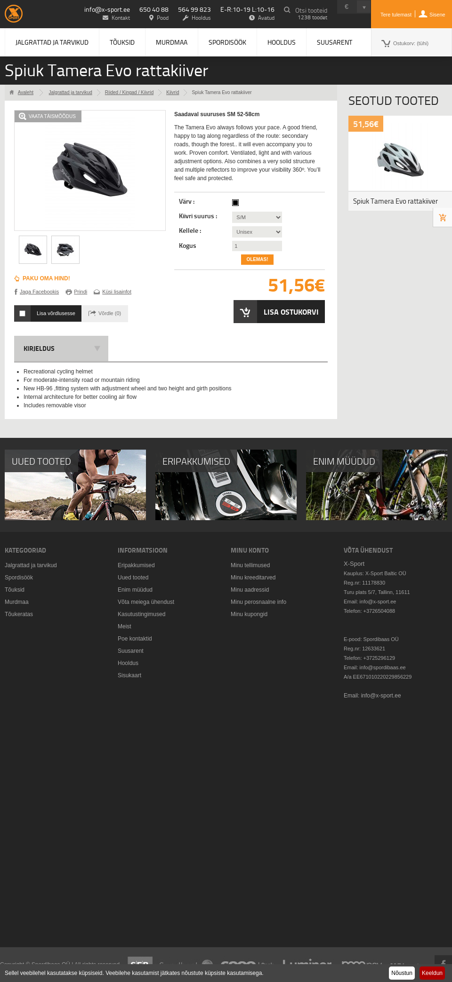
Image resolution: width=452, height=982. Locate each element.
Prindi (80, 291)
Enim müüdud (135, 589)
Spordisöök (227, 42)
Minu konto (250, 550)
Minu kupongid (249, 614)
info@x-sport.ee (107, 9)
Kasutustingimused (141, 614)
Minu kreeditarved (253, 577)
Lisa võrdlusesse (56, 313)
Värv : (187, 201)
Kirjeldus (39, 348)
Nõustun (401, 973)
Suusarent (334, 42)
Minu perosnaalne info (258, 602)
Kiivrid (172, 92)
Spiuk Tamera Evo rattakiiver (395, 201)
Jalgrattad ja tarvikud (52, 42)
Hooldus (281, 42)
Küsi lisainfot (116, 291)
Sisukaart (129, 675)
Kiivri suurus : (198, 216)
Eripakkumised (136, 565)
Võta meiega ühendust (146, 602)
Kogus (187, 245)
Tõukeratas (19, 614)
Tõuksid (122, 42)
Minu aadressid (250, 589)
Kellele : (190, 230)
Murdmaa (171, 42)
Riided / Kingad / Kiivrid (129, 92)
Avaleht (25, 92)
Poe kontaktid (135, 638)
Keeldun (432, 973)
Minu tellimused (250, 565)
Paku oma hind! (46, 278)
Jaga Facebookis (39, 291)
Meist (124, 626)
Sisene (437, 14)
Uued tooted (133, 577)
